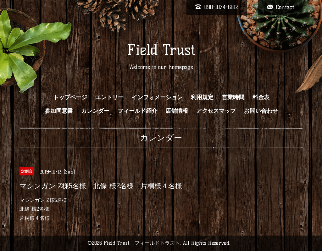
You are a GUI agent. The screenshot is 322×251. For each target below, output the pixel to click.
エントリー (109, 97)
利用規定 (202, 97)
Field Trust (161, 49)
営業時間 (233, 97)
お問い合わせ (261, 110)
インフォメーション (157, 97)
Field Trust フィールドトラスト (142, 243)
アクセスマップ (216, 110)
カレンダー (95, 110)
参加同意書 (59, 110)
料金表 (261, 97)
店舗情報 (176, 110)
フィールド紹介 (137, 110)
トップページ (70, 97)
